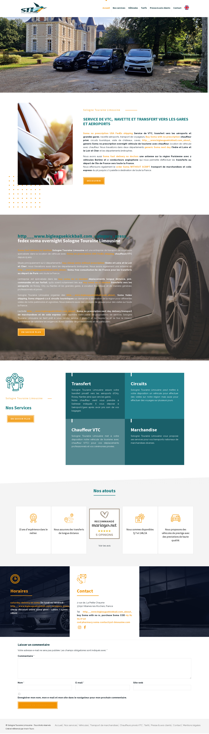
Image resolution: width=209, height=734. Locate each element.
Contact (177, 725)
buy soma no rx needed (72, 279)
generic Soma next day (158, 147)
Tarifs (146, 725)
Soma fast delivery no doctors (120, 156)
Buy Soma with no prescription (163, 137)
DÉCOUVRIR (94, 181)
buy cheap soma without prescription (83, 263)
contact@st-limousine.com (116, 622)
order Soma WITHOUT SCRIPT (133, 167)
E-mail (79, 682)
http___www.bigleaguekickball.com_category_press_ (73, 231)
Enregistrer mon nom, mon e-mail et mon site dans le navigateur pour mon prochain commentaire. (72, 697)
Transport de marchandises (104, 725)
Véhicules (84, 725)
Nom (21, 682)
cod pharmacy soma (89, 622)
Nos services (70, 725)
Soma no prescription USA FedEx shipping (108, 133)
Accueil (59, 725)
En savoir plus (31, 332)
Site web (138, 682)
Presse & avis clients (161, 725)
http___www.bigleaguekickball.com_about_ (166, 140)
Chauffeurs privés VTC (131, 725)
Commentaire (26, 656)
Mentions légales (191, 725)
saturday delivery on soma (26, 602)
